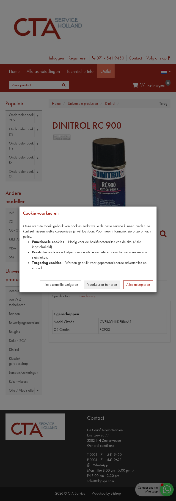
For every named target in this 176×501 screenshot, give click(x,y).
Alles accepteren (138, 284)
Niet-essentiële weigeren (60, 284)
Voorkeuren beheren (102, 284)
